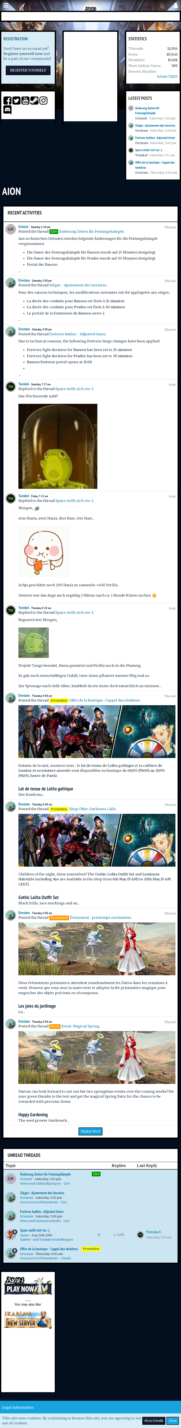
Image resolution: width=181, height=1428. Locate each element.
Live (96, 1174)
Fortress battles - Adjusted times (155, 137)
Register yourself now (23, 54)
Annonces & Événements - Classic (45, 1258)
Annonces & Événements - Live (43, 1202)
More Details (153, 1421)
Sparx (24, 1235)
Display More (90, 1131)
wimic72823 (167, 76)
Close (173, 1421)
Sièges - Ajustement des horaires (155, 125)
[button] (5, 5)
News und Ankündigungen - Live (45, 1183)
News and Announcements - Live (45, 1221)
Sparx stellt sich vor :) (148, 150)
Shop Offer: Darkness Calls (92, 809)
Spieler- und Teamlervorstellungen (46, 1239)
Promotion (91, 1249)
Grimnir (141, 118)
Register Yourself (28, 70)
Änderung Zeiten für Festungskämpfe (91, 231)
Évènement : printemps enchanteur (100, 917)
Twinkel (141, 155)
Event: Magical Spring (80, 1026)
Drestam (141, 130)
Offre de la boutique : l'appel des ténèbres (104, 700)
